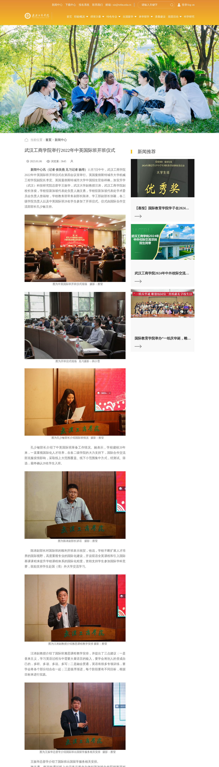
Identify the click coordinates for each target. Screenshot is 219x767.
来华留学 (146, 16)
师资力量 (97, 16)
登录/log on (188, 4)
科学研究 (189, 16)
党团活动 (175, 16)
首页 (69, 16)
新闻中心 (57, 4)
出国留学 (130, 16)
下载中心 (70, 4)
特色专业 (113, 16)
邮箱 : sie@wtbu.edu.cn (118, 4)
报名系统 (84, 4)
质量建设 (160, 16)
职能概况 (81, 16)
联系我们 (97, 4)
